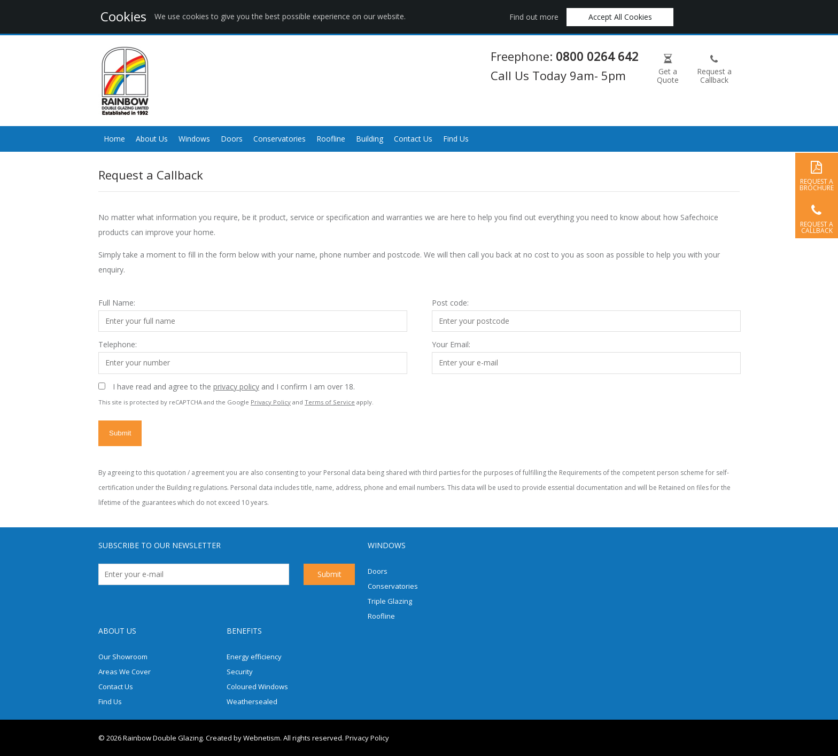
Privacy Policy (271, 402)
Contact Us (413, 139)
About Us (152, 139)
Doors (232, 139)
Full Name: (116, 303)
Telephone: (117, 344)
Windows (194, 139)
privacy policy (236, 386)
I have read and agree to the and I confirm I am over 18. (234, 386)
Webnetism (261, 738)
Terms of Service (330, 402)
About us (117, 631)
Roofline (330, 139)
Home (114, 139)
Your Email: (451, 344)
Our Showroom (123, 656)
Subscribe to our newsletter (159, 545)
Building (369, 139)
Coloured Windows (257, 686)
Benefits (244, 631)
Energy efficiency (254, 656)
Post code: (450, 303)
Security (240, 671)
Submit (120, 433)
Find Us (456, 139)
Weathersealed (252, 701)
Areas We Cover (124, 671)
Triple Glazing (390, 601)
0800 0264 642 (597, 56)
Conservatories (279, 139)
